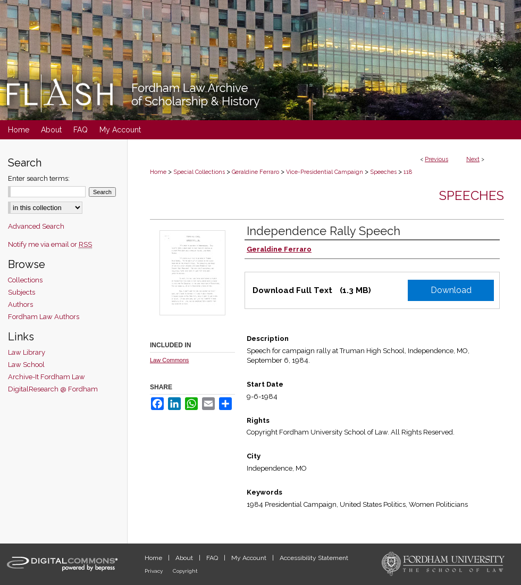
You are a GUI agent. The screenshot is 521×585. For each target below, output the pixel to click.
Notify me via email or (50, 244)
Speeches (383, 172)
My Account (249, 558)
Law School (26, 365)
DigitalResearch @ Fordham (53, 389)
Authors (20, 304)
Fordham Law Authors (43, 317)
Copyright (185, 571)
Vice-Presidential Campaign (324, 172)
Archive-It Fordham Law (46, 377)
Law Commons (169, 360)
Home (158, 172)
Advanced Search (36, 226)
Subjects (21, 292)
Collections (25, 280)
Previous (436, 159)
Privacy (154, 571)
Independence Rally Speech (323, 231)
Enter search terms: (39, 178)
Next (473, 159)
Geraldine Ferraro (255, 172)
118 (408, 172)
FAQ (213, 558)
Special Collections (199, 172)
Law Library (26, 352)
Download (451, 290)
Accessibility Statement (314, 558)
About (185, 558)
